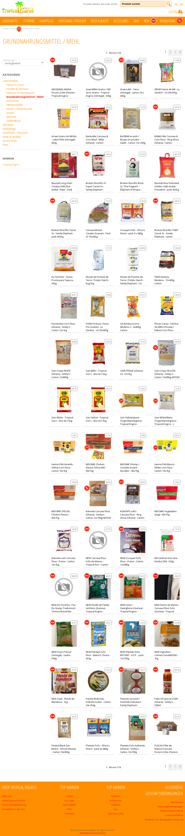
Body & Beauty (100, 21)
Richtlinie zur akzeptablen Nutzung (164, 819)
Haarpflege (47, 21)
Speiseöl (11, 116)
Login (175, 12)
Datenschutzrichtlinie (171, 810)
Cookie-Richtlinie (174, 815)
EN (181, 4)
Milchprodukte (14, 104)
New (150, 21)
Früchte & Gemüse (17, 89)
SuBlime (115, 804)
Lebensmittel (10, 21)
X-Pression (116, 800)
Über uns (7, 796)
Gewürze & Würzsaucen (20, 93)
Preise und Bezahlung (14, 804)
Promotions (171, 21)
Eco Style (69, 800)
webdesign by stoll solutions (93, 832)
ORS (69, 809)
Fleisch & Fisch (15, 85)
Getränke (29, 21)
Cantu (69, 796)
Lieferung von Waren (13, 800)
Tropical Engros (11, 164)
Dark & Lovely (115, 813)
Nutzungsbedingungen (170, 806)
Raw (136, 21)
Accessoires (121, 21)
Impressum (177, 802)
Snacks (10, 112)
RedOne (69, 813)
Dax (115, 809)
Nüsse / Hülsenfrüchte (19, 108)
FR (176, 4)
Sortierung (9, 60)
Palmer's (116, 796)
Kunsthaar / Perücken (72, 21)
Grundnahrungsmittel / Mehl (25, 97)
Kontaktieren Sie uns (13, 809)
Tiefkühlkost (13, 120)
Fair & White (69, 804)
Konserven (12, 101)
